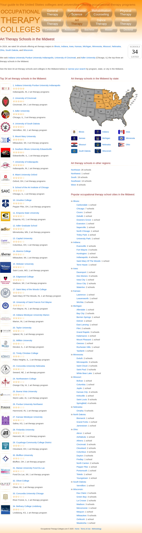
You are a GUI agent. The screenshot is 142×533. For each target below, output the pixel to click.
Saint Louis (82, 399)
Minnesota (97, 46)
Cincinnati (81, 444)
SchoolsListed (135, 51)
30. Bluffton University (23, 455)
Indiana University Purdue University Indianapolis (31, 57)
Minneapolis (82, 362)
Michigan (87, 46)
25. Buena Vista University (25, 391)
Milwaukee (81, 515)
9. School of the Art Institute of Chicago (31, 187)
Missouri (107, 46)
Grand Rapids (83, 332)
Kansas (78, 46)
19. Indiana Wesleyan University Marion (31, 315)
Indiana (64, 46)
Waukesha (81, 523)
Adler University (88, 57)
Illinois (57, 46)
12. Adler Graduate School (25, 225)
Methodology (96, 529)
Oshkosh (81, 519)
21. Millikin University (22, 340)
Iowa (71, 46)
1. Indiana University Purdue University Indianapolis (36, 85)
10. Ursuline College (22, 200)
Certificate (50, 29)
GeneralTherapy (52, 12)
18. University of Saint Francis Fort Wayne (32, 302)
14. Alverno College (22, 251)
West (73, 185)
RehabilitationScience (77, 12)
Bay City (80, 313)
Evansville (81, 246)
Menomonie (82, 508)
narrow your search (77, 69)
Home (77, 529)
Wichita (80, 302)
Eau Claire (81, 493)
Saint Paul (81, 369)
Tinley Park (82, 235)
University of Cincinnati (65, 57)
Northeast (75, 170)
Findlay (80, 459)
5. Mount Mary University (24, 136)
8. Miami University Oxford (25, 174)
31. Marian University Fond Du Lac (29, 468)
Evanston (81, 223)
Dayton (80, 455)
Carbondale (82, 205)
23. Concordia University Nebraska (29, 366)
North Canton (83, 463)
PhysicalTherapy (125, 12)
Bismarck (81, 418)
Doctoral (128, 29)
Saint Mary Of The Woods (88, 261)
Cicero (80, 212)
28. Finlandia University (23, 429)
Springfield (81, 403)
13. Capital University (22, 238)
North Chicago (83, 231)
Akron (79, 433)
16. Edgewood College (23, 276)
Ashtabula (81, 437)
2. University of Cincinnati (24, 98)
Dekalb (80, 216)
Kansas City (82, 392)
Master (109, 29)
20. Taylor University (22, 327)
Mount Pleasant (84, 339)
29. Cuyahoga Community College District (32, 442)
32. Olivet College (21, 480)
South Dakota (12, 50)
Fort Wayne (82, 250)
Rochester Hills (84, 347)
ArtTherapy (77, 22)
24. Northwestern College (24, 378)
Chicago (80, 208)
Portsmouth (82, 470)
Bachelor (89, 29)
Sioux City (81, 283)
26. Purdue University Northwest (28, 404)
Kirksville (81, 396)
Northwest (75, 173)
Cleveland (81, 448)
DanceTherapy (101, 22)
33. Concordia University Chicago (28, 493)
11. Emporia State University (26, 213)
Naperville (81, 227)
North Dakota (79, 414)
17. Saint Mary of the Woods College (30, 289)
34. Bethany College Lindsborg (27, 506)
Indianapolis (82, 257)
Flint (78, 328)
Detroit (80, 321)
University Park (84, 238)
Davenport (81, 272)
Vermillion (81, 485)
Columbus (81, 452)
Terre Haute (82, 265)
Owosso (80, 343)
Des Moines (82, 276)
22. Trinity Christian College (25, 353)
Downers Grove (84, 220)
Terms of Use (86, 529)
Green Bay (82, 497)
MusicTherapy (125, 22)
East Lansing (83, 324)
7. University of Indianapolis (25, 162)
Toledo (80, 474)
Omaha (80, 410)
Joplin (79, 388)
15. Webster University (23, 264)
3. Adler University (21, 111)
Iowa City (81, 279)
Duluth (80, 358)
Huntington (82, 253)
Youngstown (82, 478)
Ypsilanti (80, 351)
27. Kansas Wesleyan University (28, 417)
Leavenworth (82, 298)
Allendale (81, 309)
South (73, 177)
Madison (80, 504)
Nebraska (116, 46)
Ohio (2, 50)
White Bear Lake (84, 373)
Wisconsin (28, 50)
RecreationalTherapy (52, 22)
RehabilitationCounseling (101, 12)
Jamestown (82, 425)
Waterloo (81, 287)
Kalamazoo (82, 336)
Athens (80, 440)
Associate (70, 29)
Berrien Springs (84, 317)
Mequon (80, 512)
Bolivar (80, 381)
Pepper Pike (82, 467)
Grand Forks (82, 422)
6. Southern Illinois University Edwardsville (32, 149)
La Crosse (81, 500)
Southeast (75, 181)
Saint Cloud (82, 366)
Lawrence (81, 294)
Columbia (81, 384)
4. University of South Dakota (26, 123)
